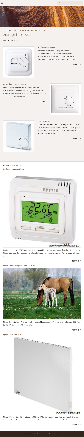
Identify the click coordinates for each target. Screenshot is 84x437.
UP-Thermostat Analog (46, 47)
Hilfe (50, 434)
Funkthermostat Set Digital (13, 169)
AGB (44, 434)
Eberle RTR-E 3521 (45, 121)
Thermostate (26, 30)
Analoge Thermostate (39, 30)
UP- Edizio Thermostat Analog (14, 84)
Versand (57, 434)
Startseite (16, 30)
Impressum (28, 434)
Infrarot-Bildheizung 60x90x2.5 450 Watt (19, 266)
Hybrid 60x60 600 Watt (12, 335)
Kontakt (37, 434)
